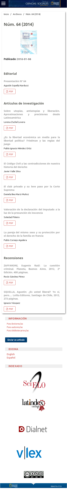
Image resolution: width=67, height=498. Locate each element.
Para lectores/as (15, 323)
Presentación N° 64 (15, 81)
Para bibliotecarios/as (18, 330)
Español (11, 357)
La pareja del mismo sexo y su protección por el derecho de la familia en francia (32, 234)
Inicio (6, 14)
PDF (11, 91)
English (11, 354)
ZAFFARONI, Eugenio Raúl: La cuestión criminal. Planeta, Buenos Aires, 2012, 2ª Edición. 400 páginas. (32, 269)
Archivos (17, 14)
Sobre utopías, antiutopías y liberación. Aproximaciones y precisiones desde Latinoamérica (32, 114)
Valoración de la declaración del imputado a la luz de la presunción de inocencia (32, 211)
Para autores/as (15, 327)
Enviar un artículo (16, 340)
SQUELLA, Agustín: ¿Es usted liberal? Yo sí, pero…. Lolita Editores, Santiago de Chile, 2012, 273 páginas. (32, 295)
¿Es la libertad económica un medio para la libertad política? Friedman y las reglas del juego (32, 141)
